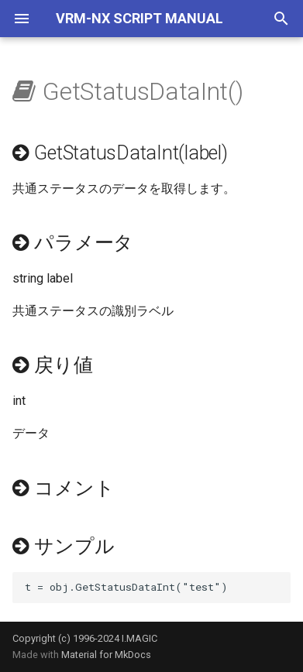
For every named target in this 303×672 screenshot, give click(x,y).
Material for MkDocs (106, 654)
